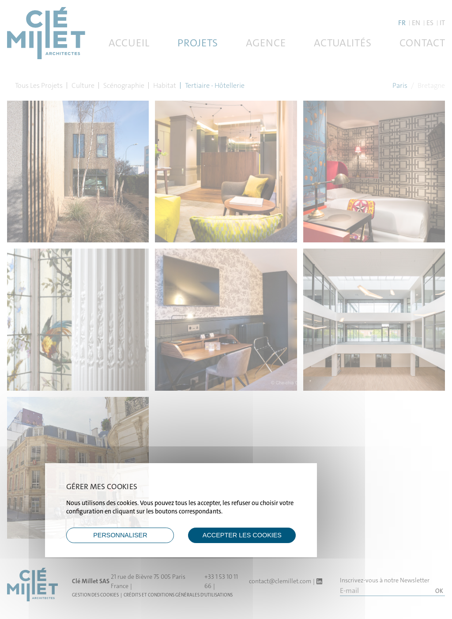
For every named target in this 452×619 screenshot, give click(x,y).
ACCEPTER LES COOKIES (242, 535)
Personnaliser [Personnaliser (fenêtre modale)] (120, 535)
